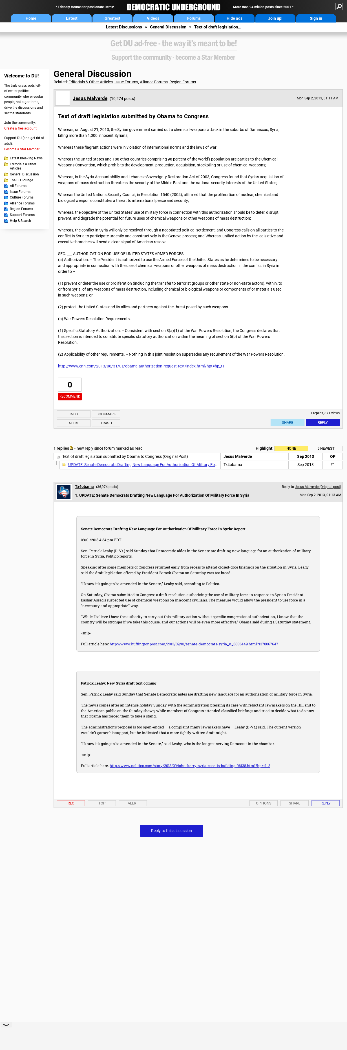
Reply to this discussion (171, 830)
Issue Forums (20, 192)
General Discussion (168, 27)
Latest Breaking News (26, 158)
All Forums (18, 186)
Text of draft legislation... (217, 27)
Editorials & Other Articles (23, 166)
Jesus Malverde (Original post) (318, 487)
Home (31, 18)
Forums (194, 18)
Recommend (69, 396)
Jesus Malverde (90, 98)
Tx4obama (84, 486)
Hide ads (234, 18)
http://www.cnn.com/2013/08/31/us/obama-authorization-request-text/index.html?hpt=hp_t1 (141, 366)
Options (263, 803)
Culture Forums (22, 197)
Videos (153, 18)
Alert (73, 423)
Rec (71, 803)
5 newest (326, 448)
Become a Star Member (21, 149)
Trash (106, 423)
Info (74, 414)
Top (101, 803)
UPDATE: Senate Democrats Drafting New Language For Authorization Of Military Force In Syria (151, 464)
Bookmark (106, 414)
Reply (323, 422)
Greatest (112, 18)
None (291, 448)
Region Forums (21, 209)
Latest (72, 18)
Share (287, 422)
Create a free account (20, 128)
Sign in (316, 18)
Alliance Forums (22, 203)
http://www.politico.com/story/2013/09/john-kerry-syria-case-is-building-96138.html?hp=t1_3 (190, 765)
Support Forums (22, 215)
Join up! (275, 18)
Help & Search (20, 221)
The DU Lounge (21, 180)
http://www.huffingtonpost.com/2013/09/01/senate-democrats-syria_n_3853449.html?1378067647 (194, 644)
